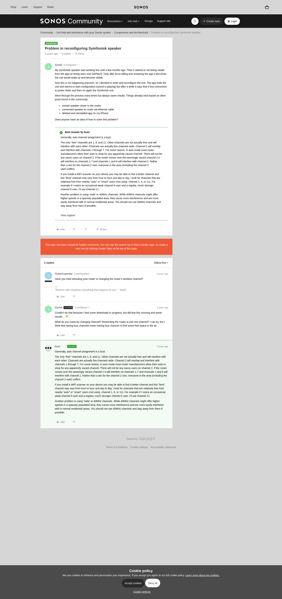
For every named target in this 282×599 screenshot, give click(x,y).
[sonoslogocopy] (141, 7)
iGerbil (58, 64)
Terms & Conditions (117, 447)
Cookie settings (139, 447)
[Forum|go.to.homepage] (71, 21)
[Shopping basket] (267, 7)
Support (37, 7)
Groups (148, 21)
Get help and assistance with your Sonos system (83, 32)
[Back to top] (274, 442)
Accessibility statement (163, 447)
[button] (211, 21)
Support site (163, 21)
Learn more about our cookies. (202, 575)
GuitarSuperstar (64, 273)
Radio (50, 7)
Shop (13, 7)
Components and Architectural (131, 32)
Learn (25, 7)
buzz (57, 346)
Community (46, 32)
